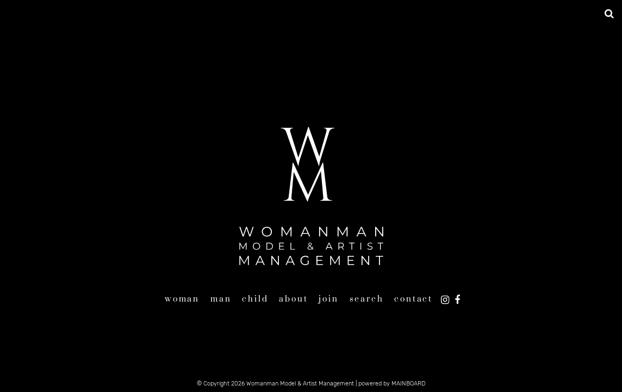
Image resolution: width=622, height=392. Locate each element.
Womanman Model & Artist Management (311, 196)
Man (220, 299)
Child (255, 299)
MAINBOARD (408, 383)
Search (367, 299)
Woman (182, 299)
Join (328, 299)
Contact (413, 299)
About (293, 299)
